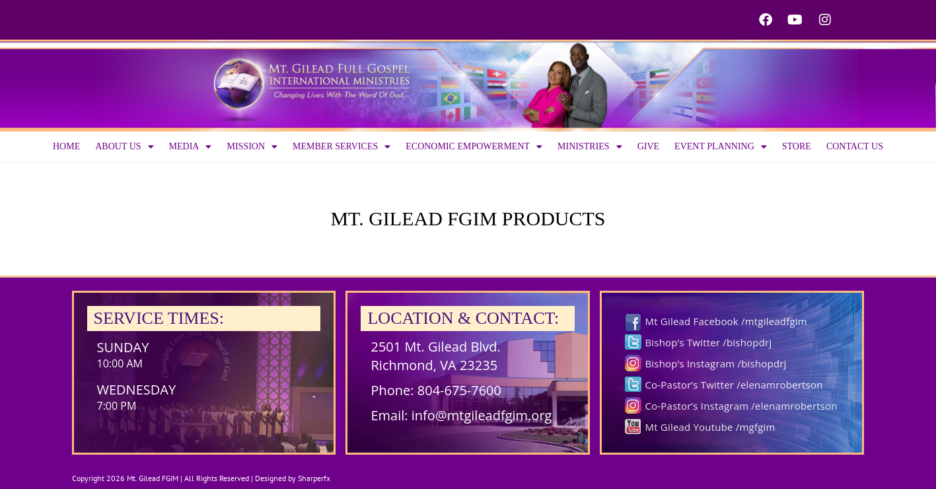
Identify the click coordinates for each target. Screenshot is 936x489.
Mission (252, 146)
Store (796, 146)
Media (190, 146)
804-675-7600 (459, 390)
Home (66, 146)
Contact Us (854, 146)
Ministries (590, 146)
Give (648, 146)
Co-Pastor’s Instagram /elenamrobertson (741, 405)
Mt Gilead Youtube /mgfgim (710, 426)
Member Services (341, 146)
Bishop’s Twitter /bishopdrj (708, 342)
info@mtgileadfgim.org (482, 415)
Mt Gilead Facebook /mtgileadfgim (726, 321)
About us (124, 146)
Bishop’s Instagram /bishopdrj (715, 363)
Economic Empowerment (474, 146)
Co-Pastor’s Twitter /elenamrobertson (733, 384)
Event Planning (720, 146)
